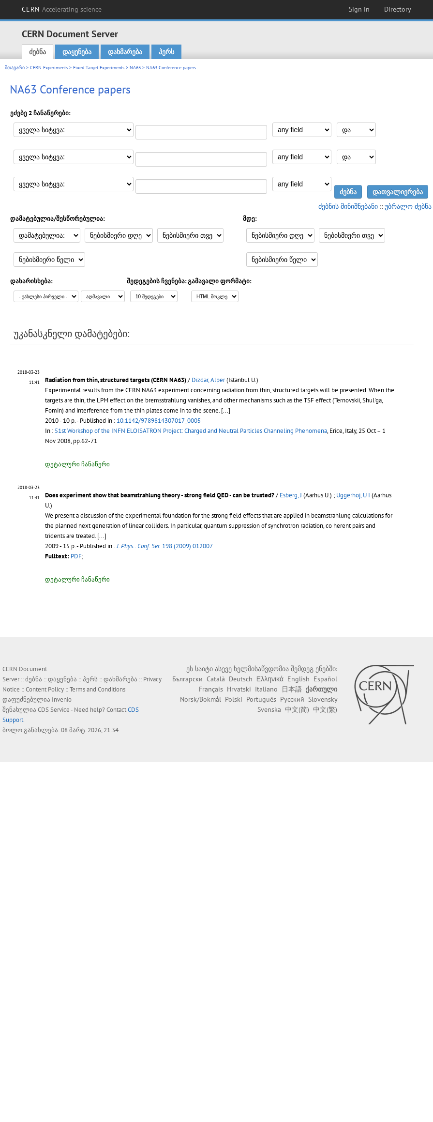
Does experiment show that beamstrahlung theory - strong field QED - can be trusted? (159, 495)
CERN (62, 9)
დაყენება (76, 51)
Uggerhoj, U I (353, 495)
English (298, 679)
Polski (233, 699)
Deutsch (241, 679)
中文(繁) (325, 709)
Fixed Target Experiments (98, 67)
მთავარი (15, 67)
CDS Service (54, 710)
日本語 (292, 689)
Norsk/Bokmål (200, 699)
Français (211, 689)
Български (187, 679)
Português (261, 699)
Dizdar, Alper (208, 380)
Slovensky (322, 699)
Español (325, 679)
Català (216, 679)
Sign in (359, 9)
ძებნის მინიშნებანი (348, 206)
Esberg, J (291, 495)
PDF (76, 556)
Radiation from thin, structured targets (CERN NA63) (115, 380)
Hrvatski (239, 689)
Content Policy (45, 689)
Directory (397, 9)
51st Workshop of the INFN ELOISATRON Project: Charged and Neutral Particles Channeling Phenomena (191, 431)
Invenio (62, 699)
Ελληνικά (270, 679)
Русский (292, 699)
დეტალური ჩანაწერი (77, 464)
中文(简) (297, 709)
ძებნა (37, 51)
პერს (166, 51)
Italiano (266, 689)
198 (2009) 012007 (165, 546)
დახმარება (125, 51)
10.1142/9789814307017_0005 (159, 420)
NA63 (135, 67)
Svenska (269, 709)
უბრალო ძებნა (408, 206)
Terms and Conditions (97, 689)
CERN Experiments (49, 67)
